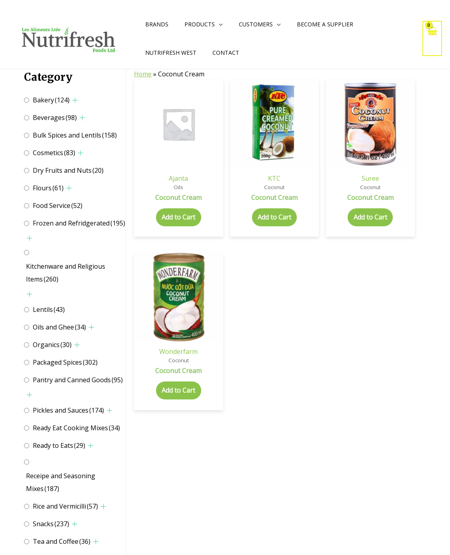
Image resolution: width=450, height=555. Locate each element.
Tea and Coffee (61, 541)
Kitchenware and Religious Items (65, 272)
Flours (48, 188)
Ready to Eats (59, 445)
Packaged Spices (65, 362)
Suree (265, 135)
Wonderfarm (319, 135)
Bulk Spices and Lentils (75, 135)
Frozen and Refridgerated (79, 223)
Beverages (55, 117)
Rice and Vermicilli (65, 506)
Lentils (49, 309)
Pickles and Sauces (68, 410)
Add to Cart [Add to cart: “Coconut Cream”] (156, 191)
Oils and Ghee (59, 327)
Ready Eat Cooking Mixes (76, 427)
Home (143, 74)
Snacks (51, 523)
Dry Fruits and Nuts (68, 170)
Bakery (51, 100)
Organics (52, 344)
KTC (211, 135)
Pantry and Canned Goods (78, 379)
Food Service (57, 205)
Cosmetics (54, 152)
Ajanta (156, 135)
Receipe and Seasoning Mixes (60, 482)
